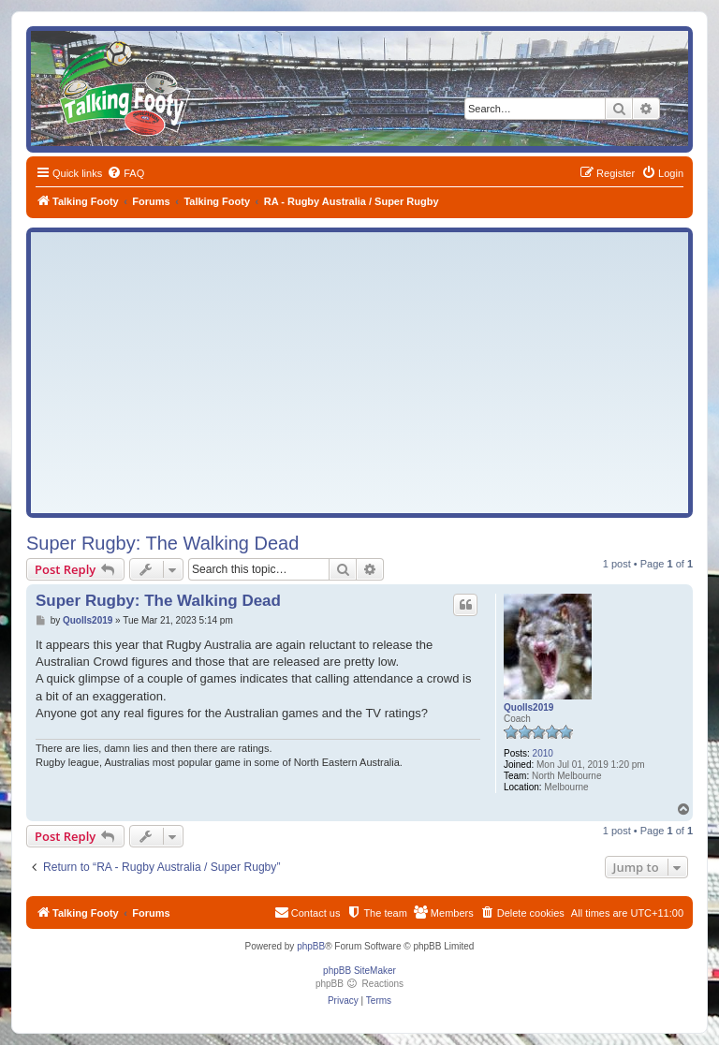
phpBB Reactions (359, 984)
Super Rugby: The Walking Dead (162, 543)
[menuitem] (125, 173)
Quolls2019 (528, 707)
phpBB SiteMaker (359, 970)
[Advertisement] (359, 373)
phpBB (311, 946)
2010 (543, 753)
